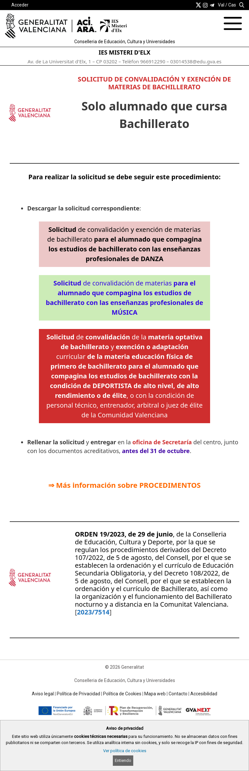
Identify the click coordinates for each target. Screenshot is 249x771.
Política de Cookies (122, 693)
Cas (232, 4)
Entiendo (123, 760)
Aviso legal (43, 693)
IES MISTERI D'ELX (124, 52)
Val (221, 4)
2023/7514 (93, 612)
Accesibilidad (203, 693)
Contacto (178, 693)
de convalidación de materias (124, 298)
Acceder (20, 4)
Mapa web (155, 693)
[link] (198, 5)
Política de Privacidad (78, 693)
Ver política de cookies (124, 750)
